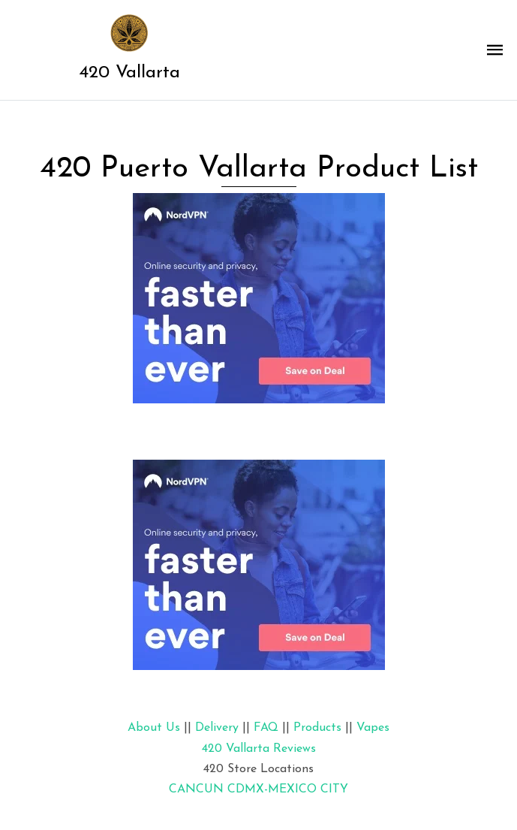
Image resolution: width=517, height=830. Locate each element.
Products (317, 728)
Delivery (217, 728)
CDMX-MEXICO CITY (287, 789)
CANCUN (196, 789)
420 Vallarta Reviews (259, 749)
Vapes (372, 728)
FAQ (266, 728)
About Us (154, 728)
